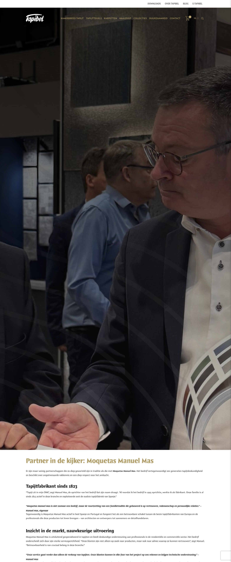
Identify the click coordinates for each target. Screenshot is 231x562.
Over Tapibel (172, 4)
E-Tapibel (197, 4)
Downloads (154, 4)
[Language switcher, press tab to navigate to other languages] (196, 18)
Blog (185, 4)
